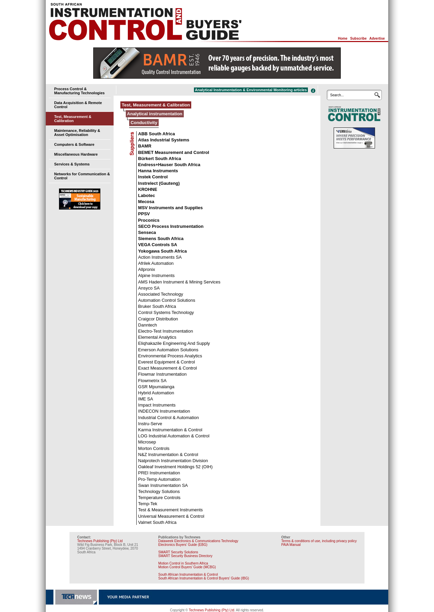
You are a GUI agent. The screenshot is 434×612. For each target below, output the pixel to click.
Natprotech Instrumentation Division (173, 460)
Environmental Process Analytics (170, 355)
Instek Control (152, 176)
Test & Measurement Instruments (170, 509)
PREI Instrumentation (159, 472)
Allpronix (146, 269)
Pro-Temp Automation (159, 479)
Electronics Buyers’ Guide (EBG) (183, 545)
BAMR (144, 146)
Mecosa (146, 201)
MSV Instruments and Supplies (170, 207)
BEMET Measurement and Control (173, 152)
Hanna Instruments (158, 170)
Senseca (147, 232)
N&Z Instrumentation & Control (168, 454)
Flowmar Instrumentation (162, 374)
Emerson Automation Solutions (168, 349)
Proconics (148, 220)
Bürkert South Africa (159, 158)
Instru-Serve (150, 423)
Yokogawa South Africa (162, 251)
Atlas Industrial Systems (163, 139)
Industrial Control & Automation (168, 417)
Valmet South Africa (157, 522)
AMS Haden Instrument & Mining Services (179, 281)
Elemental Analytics (157, 337)
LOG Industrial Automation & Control (173, 435)
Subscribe (358, 38)
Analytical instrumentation (154, 113)
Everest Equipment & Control (166, 361)
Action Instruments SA (160, 257)
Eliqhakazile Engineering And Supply (174, 343)
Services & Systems (72, 164)
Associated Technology (160, 294)
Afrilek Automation (156, 263)
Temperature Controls (159, 497)
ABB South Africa (156, 133)
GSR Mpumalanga (156, 386)
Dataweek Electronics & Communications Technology (198, 541)
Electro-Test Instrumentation (165, 331)
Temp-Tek (147, 503)
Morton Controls (153, 448)
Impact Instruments (157, 405)
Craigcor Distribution (158, 318)
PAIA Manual (291, 545)
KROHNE (147, 189)
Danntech (147, 325)
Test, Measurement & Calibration (73, 119)
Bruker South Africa (157, 306)
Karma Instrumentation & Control (170, 429)
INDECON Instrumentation (164, 411)
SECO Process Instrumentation (170, 226)
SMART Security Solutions (178, 552)
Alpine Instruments (156, 275)
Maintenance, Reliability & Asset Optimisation (77, 133)
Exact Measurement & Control (167, 368)
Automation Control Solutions (166, 300)
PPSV (144, 213)
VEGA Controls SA (157, 244)
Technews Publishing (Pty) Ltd (100, 541)
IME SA (145, 398)
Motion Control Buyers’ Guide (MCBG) (187, 567)
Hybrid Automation (156, 392)
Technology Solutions (159, 491)
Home (343, 38)
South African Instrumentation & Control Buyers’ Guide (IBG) (203, 578)
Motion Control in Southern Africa (183, 563)
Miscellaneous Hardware (76, 154)
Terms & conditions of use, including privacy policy (319, 541)
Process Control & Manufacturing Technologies (79, 91)
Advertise (377, 38)
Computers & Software (74, 144)
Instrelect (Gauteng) (159, 183)
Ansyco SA (149, 288)
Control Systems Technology (166, 312)
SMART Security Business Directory (185, 556)
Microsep (147, 442)
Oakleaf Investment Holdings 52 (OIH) (175, 466)
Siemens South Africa (160, 238)
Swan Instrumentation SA (163, 485)
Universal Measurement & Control (171, 516)
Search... (337, 95)
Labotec (146, 195)
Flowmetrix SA (152, 380)
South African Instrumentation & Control (188, 574)
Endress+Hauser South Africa (169, 164)
